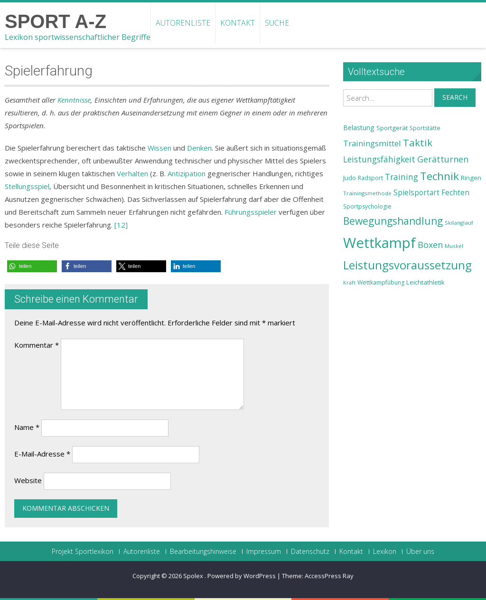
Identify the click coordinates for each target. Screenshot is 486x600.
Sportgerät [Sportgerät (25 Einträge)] (392, 128)
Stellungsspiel (27, 186)
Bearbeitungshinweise (203, 551)
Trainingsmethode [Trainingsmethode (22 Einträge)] (367, 193)
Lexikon (384, 551)
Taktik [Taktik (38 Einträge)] (417, 142)
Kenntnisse (74, 100)
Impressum (263, 551)
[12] (121, 224)
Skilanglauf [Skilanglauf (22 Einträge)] (459, 222)
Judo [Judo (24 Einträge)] (349, 177)
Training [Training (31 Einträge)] (401, 176)
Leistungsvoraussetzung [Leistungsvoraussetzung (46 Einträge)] (407, 265)
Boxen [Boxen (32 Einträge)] (430, 244)
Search (454, 97)
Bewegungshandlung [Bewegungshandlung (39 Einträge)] (393, 221)
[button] (32, 266)
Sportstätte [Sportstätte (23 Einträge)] (425, 128)
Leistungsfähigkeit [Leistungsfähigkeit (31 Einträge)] (379, 159)
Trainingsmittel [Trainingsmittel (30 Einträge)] (372, 143)
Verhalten (132, 173)
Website (28, 480)
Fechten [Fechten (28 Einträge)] (455, 193)
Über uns (420, 551)
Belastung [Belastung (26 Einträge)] (358, 127)
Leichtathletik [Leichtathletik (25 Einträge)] (425, 282)
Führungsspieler (250, 212)
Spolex (194, 575)
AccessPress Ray (329, 575)
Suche (277, 23)
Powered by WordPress (241, 575)
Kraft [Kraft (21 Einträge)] (349, 282)
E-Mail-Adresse (42, 453)
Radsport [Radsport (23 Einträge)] (370, 178)
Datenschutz (310, 551)
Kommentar (36, 345)
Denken (199, 147)
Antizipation (187, 173)
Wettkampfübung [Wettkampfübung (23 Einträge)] (380, 282)
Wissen (159, 147)
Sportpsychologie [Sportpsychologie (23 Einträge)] (367, 206)
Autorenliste (183, 23)
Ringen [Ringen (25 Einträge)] (471, 177)
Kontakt (237, 23)
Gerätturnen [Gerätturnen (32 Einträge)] (442, 159)
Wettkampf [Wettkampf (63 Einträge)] (379, 242)
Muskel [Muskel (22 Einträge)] (454, 245)
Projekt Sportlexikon (82, 551)
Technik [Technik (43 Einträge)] (439, 176)
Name (26, 427)
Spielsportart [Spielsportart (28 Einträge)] (416, 193)
